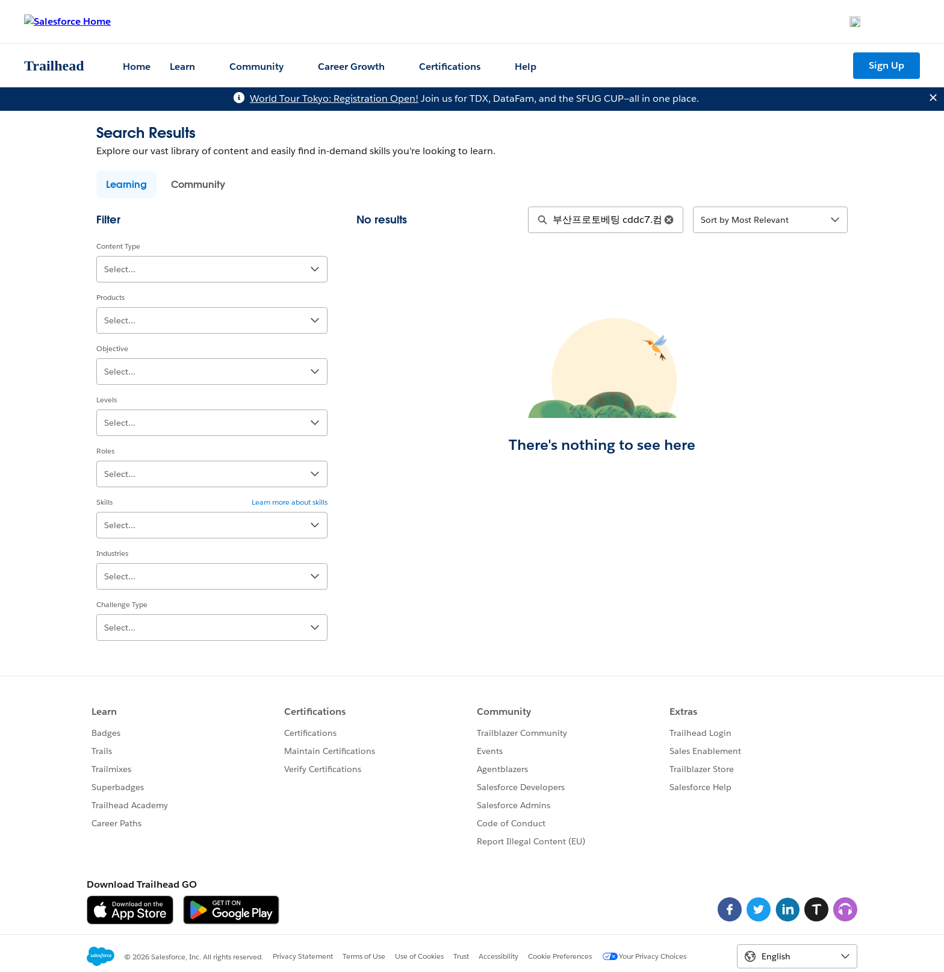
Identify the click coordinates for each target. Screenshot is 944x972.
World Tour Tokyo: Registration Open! (334, 98)
